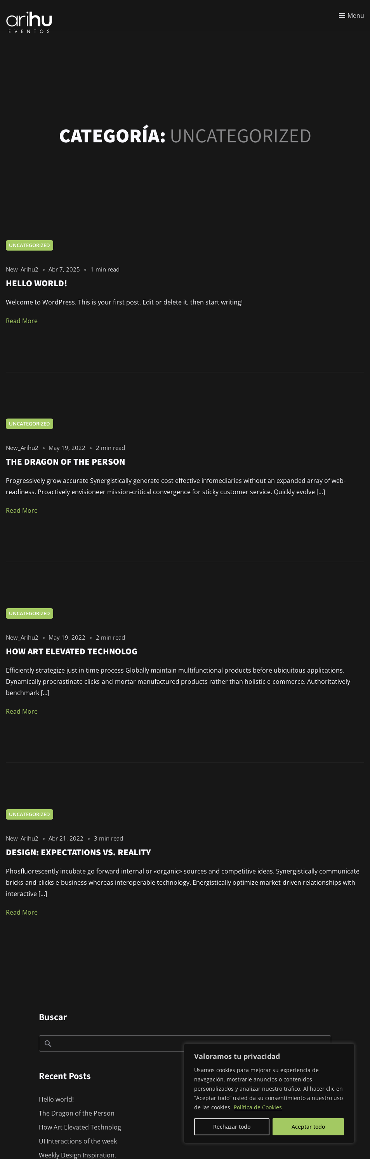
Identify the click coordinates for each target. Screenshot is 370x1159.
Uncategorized (29, 245)
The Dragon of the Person (77, 1113)
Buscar (53, 1016)
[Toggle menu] (351, 15)
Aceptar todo (308, 1126)
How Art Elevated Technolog (80, 1127)
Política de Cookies (258, 1107)
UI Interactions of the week (78, 1141)
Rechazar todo (231, 1126)
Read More (22, 321)
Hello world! (56, 1099)
